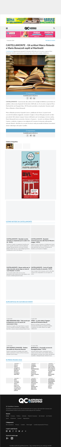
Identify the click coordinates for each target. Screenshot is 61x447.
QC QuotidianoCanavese (23, 445)
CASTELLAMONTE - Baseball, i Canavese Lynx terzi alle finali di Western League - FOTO (42, 240)
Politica (18, 416)
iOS (34, 410)
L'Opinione (13, 418)
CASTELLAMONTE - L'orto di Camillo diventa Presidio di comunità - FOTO (41, 268)
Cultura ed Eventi (50, 40)
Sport (7, 418)
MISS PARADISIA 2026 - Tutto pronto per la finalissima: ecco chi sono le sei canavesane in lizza (18, 322)
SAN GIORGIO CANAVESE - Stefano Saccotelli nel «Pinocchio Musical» (17, 348)
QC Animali (41, 416)
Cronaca (13, 416)
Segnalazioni (26, 418)
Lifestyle (24, 416)
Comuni (19, 418)
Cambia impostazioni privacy (41, 424)
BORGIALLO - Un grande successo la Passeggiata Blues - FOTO (41, 348)
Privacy (17, 424)
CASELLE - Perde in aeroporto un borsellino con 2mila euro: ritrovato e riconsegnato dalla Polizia (17, 369)
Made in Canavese (32, 416)
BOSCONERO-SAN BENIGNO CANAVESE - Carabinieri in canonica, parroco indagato (51, 383)
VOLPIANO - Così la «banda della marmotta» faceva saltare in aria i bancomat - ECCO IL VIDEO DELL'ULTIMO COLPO (51, 370)
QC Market (49, 416)
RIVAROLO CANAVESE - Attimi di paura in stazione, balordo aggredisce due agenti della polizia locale (34, 384)
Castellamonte (9, 51)
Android (38, 410)
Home (7, 416)
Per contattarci (10, 424)
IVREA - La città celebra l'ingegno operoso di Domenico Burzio (40, 321)
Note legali (29, 424)
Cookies (23, 424)
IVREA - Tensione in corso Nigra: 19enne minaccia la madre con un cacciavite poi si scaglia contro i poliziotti (17, 385)
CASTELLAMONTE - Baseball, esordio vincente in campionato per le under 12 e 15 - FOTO (18, 240)
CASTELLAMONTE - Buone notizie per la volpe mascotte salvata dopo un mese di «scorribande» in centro (18, 269)
